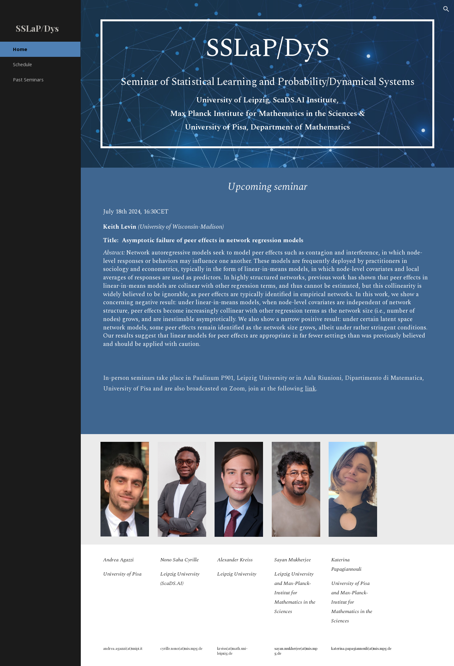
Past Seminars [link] (28, 79)
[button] (446, 9)
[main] (267, 83)
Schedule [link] (22, 64)
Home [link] (20, 49)
